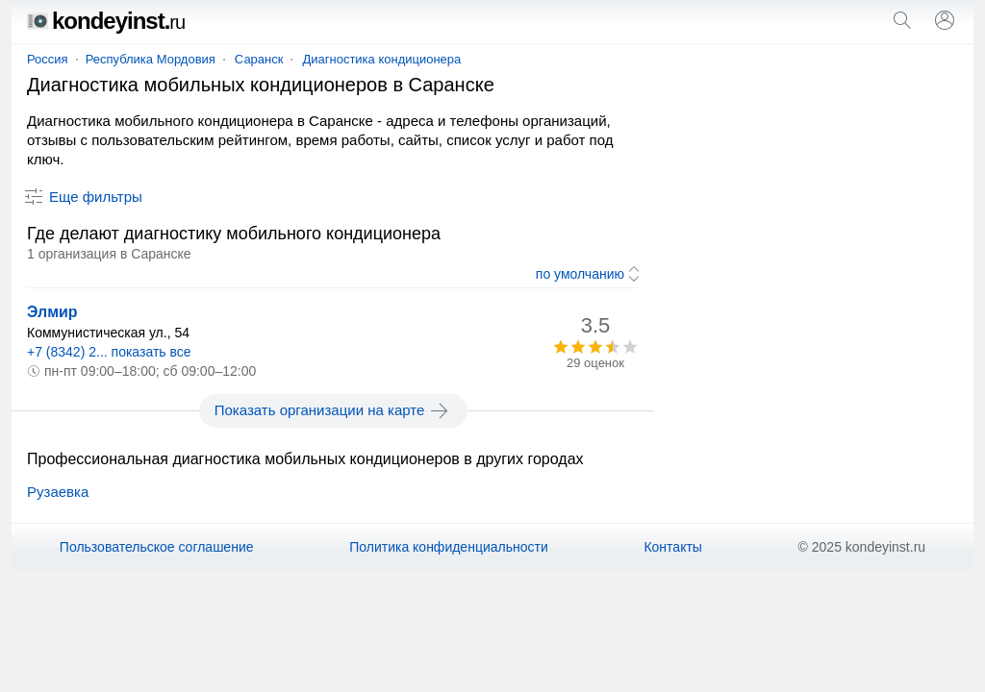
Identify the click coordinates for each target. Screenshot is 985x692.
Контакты (672, 547)
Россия (47, 59)
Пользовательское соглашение (157, 547)
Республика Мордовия (150, 59)
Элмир (52, 312)
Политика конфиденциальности (448, 547)
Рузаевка (57, 491)
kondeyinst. (106, 21)
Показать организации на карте (333, 410)
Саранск (259, 59)
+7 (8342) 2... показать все (109, 351)
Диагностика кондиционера (381, 59)
